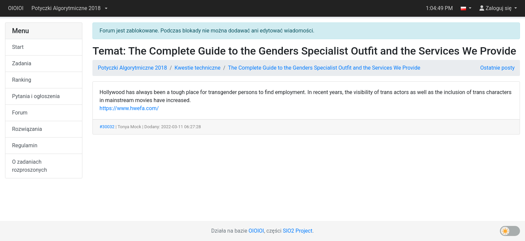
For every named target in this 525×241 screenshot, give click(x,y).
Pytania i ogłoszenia (36, 96)
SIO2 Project (297, 231)
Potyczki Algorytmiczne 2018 (132, 68)
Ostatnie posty (497, 68)
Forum (19, 112)
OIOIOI (15, 8)
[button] (69, 8)
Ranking (21, 80)
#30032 (107, 126)
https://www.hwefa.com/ (129, 108)
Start (17, 47)
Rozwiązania (27, 129)
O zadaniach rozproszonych (29, 166)
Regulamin (25, 145)
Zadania (21, 63)
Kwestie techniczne (197, 68)
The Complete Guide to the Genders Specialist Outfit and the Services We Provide (324, 68)
